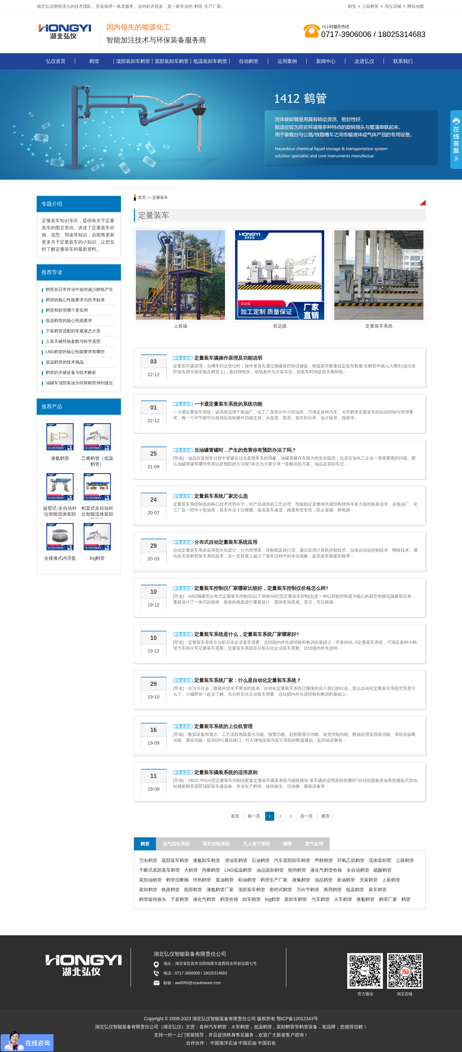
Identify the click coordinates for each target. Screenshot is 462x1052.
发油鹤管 (346, 879)
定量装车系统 (379, 326)
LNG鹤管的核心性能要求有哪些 (75, 351)
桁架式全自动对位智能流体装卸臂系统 (97, 514)
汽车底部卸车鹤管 (292, 860)
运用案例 (287, 61)
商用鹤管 (333, 889)
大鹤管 (191, 870)
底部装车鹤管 (175, 860)
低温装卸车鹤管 (210, 61)
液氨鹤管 (60, 458)
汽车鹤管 (321, 899)
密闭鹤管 (297, 870)
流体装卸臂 (380, 860)
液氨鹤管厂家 (220, 889)
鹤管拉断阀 (177, 879)
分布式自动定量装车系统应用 (225, 542)
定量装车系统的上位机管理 (223, 726)
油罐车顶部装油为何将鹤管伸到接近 (79, 382)
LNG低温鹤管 (238, 870)
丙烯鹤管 (211, 870)
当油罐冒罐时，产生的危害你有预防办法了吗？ (245, 450)
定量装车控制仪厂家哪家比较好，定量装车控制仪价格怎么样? (261, 588)
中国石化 (267, 1043)
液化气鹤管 (204, 899)
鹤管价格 (229, 899)
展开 (456, 140)
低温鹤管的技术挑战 (65, 362)
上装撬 (180, 326)
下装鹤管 (180, 899)
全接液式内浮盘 (60, 558)
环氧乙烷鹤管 (350, 860)
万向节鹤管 (308, 889)
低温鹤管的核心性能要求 (69, 320)
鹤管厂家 (388, 899)
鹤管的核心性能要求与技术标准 (75, 299)
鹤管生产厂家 (274, 879)
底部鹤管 (193, 889)
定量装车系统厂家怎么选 (221, 496)
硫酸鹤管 (382, 870)
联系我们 (403, 61)
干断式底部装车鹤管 (159, 870)
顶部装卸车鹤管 (133, 61)
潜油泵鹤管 (236, 860)
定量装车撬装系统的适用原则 (225, 772)
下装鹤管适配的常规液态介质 (73, 331)
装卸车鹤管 (295, 899)
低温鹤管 (355, 889)
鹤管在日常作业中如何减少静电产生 (79, 289)
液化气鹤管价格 (326, 870)
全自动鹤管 (358, 870)
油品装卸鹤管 (270, 870)
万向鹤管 (148, 860)
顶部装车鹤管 (251, 889)
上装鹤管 (370, 6)
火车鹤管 (343, 899)
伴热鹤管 (202, 879)
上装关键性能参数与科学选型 (73, 341)
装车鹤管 (378, 889)
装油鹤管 (225, 879)
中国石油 (247, 1043)
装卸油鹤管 (150, 879)
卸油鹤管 (247, 879)
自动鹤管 (248, 61)
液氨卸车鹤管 (206, 860)
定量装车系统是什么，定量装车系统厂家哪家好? (246, 634)
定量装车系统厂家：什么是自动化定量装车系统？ (247, 680)
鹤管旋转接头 (152, 899)
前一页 (254, 816)
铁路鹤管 (170, 889)
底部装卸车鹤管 (172, 61)
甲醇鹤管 (324, 860)
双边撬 (280, 326)
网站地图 (415, 6)
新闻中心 (326, 61)
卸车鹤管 (252, 899)
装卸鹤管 (148, 889)
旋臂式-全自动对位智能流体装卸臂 (60, 514)
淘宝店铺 (393, 6)
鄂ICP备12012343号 (297, 1018)
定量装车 (160, 197)
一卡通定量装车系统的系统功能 (228, 404)
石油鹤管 (261, 860)
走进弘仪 (364, 61)
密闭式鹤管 (280, 889)
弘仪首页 (55, 61)
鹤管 (198, 6)
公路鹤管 (405, 860)
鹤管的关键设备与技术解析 (71, 372)
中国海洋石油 (223, 1043)
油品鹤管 (323, 879)
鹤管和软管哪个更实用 (67, 310)
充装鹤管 (369, 879)
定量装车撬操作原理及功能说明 (228, 358)
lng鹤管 (97, 558)
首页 (142, 197)
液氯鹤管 (301, 879)
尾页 (325, 816)
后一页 (306, 816)
